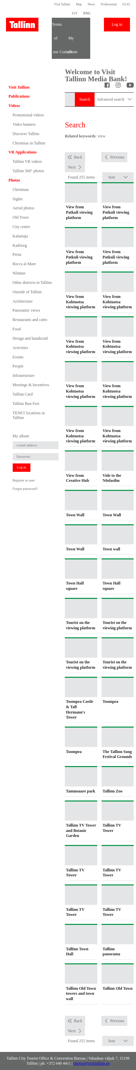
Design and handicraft (30, 338)
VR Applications (23, 152)
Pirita (17, 254)
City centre (21, 226)
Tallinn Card (23, 394)
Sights (18, 199)
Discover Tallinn (26, 133)
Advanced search (114, 99)
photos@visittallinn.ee (92, 1063)
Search (84, 99)
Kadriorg (20, 245)
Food (17, 329)
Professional (109, 4)
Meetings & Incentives (31, 385)
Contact (63, 51)
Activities (20, 347)
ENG (86, 13)
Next (72, 167)
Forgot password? (25, 489)
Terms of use (55, 26)
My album (71, 40)
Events (18, 357)
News (91, 4)
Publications (19, 96)
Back (78, 157)
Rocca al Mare (24, 263)
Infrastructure (23, 375)
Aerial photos (23, 208)
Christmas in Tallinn (29, 143)
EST (75, 13)
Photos (14, 180)
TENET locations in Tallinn (29, 415)
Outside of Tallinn (27, 292)
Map (79, 4)
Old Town (21, 217)
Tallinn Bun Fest (26, 403)
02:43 (126, 4)
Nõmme (19, 273)
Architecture (23, 301)
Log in (117, 24)
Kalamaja (20, 236)
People (18, 366)
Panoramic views (26, 310)
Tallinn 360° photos (28, 171)
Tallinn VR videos (27, 161)
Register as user (24, 480)
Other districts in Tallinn (32, 282)
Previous (117, 157)
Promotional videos (28, 115)
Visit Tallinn (62, 4)
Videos (14, 105)
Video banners (24, 124)
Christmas (21, 189)
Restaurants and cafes (30, 319)
